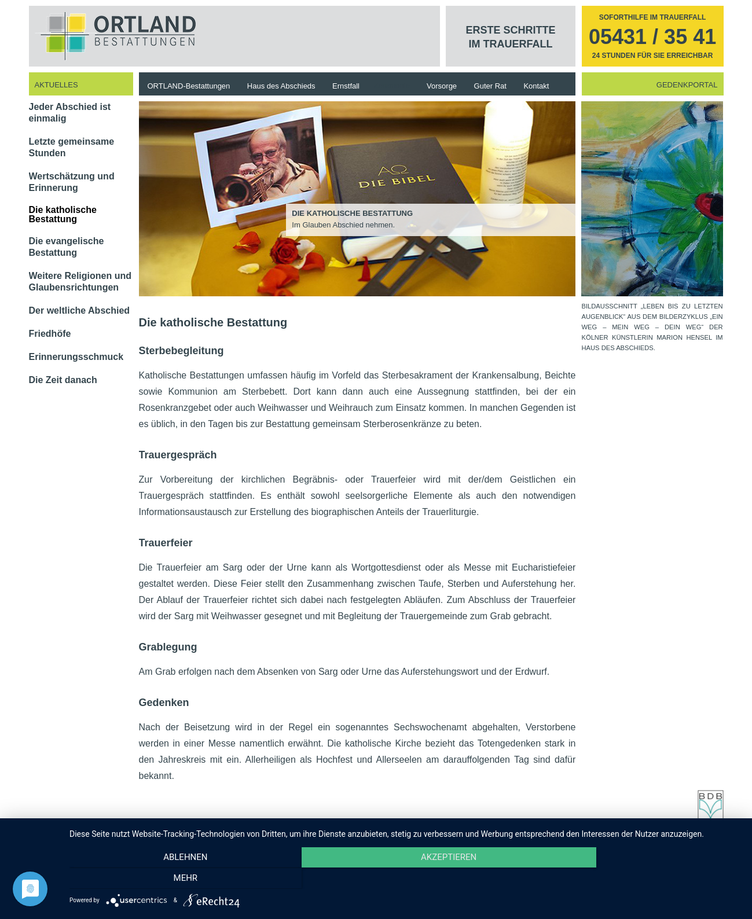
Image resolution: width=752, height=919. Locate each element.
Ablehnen (170, 879)
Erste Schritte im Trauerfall (511, 37)
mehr (640, 879)
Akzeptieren (404, 879)
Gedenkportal (687, 84)
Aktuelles (56, 84)
